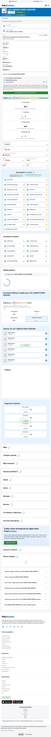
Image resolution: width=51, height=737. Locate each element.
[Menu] (48, 5)
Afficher (25, 345)
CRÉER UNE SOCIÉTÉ (10, 543)
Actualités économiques (7, 657)
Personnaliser (28, 734)
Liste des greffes (5, 669)
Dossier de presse (6, 688)
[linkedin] (44, 82)
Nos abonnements (6, 684)
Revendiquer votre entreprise (8, 667)
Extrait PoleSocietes (6, 642)
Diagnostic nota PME (6, 648)
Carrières (4, 686)
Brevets (3, 644)
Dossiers (4, 659)
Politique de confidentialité (7, 730)
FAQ (3, 692)
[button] (25, 18)
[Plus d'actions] (28, 12)
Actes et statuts (5, 640)
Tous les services (5, 636)
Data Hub (4, 665)
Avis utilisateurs (5, 690)
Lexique (3, 661)
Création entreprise (6, 638)
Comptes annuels (6, 646)
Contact (3, 682)
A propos (4, 680)
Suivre (11, 12)
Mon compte (6, 697)
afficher (25, 421)
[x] (46, 82)
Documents (4, 663)
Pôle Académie (5, 671)
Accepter (21, 734)
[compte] (45, 5)
